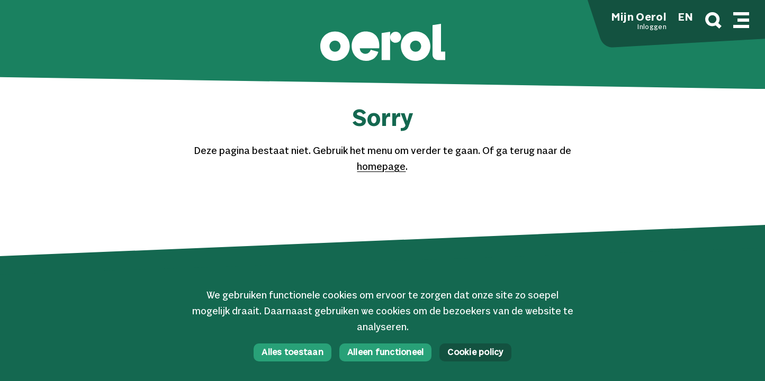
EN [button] (685, 18)
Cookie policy (475, 353)
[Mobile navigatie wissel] (741, 18)
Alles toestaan (292, 353)
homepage (381, 167)
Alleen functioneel (385, 353)
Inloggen (651, 27)
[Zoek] (713, 22)
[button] (382, 44)
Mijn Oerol (639, 18)
